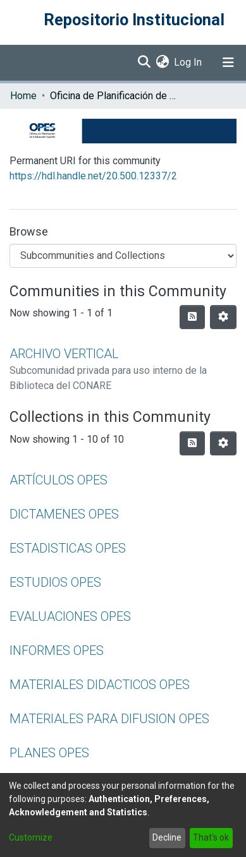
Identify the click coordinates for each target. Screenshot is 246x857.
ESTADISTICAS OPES (67, 548)
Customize (30, 837)
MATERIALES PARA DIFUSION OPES (109, 718)
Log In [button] (188, 62)
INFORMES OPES (56, 650)
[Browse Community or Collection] (123, 256)
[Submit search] (144, 62)
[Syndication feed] (192, 317)
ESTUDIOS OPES (55, 582)
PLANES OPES (49, 752)
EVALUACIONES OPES (70, 616)
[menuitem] (162, 62)
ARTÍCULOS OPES (58, 480)
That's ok (211, 837)
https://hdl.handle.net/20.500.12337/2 (93, 176)
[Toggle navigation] (228, 62)
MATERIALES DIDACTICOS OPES (99, 684)
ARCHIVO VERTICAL (64, 353)
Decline (166, 837)
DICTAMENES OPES (64, 514)
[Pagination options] (223, 317)
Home (23, 96)
